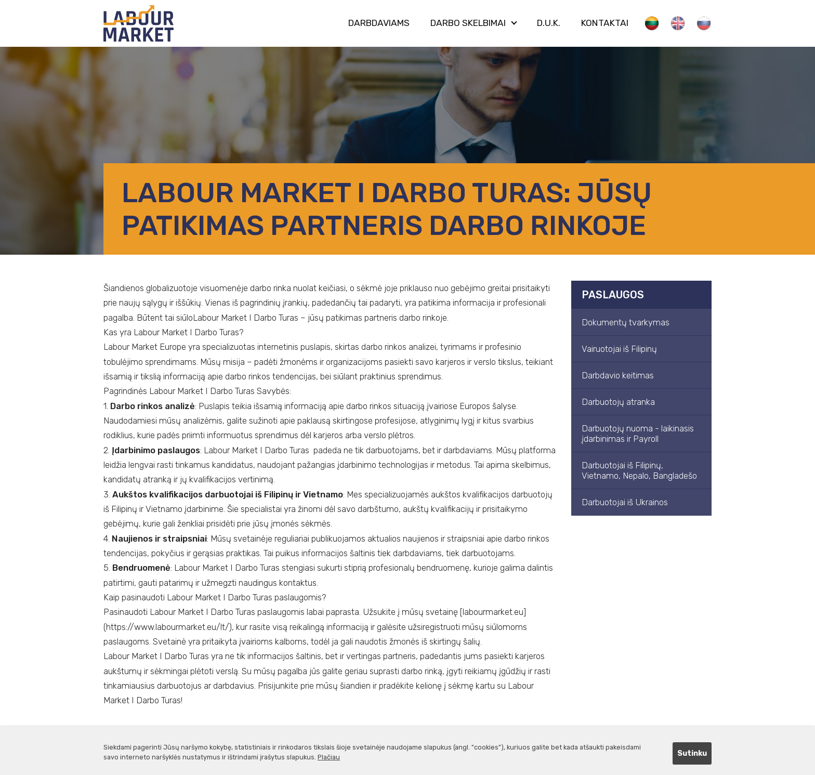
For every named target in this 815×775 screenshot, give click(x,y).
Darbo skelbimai (468, 23)
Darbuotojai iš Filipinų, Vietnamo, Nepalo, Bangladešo (639, 470)
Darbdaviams (379, 23)
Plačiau (329, 757)
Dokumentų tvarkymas (625, 322)
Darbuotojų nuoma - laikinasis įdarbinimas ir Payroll (638, 433)
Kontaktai (604, 23)
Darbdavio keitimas (618, 375)
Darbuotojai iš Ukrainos (625, 502)
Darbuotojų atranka (618, 402)
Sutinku (692, 753)
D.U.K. (548, 23)
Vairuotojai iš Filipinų (619, 349)
